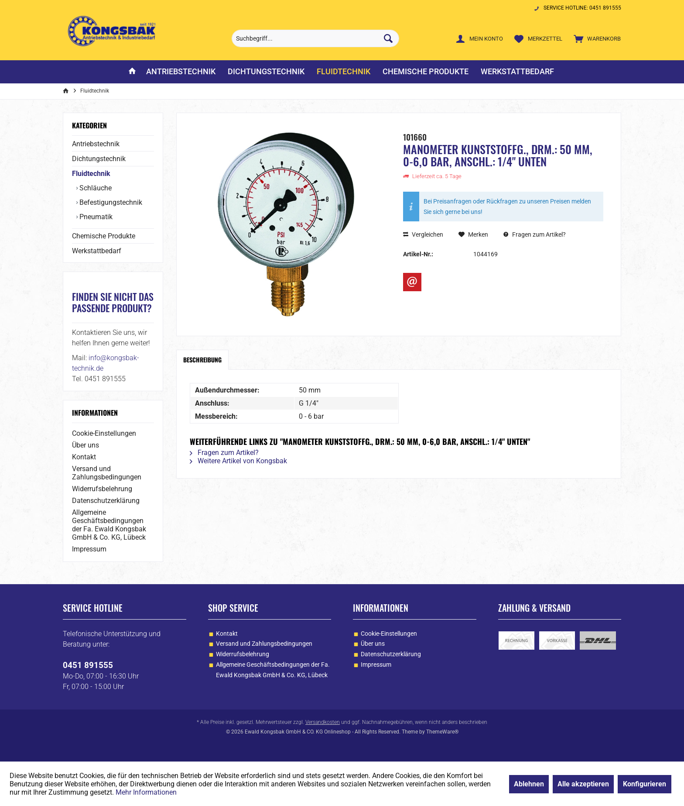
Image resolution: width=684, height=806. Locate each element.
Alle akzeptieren (583, 784)
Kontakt (84, 457)
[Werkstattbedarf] (517, 71)
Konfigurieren (644, 784)
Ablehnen (529, 784)
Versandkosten (322, 722)
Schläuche (95, 188)
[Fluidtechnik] (343, 71)
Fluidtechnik (91, 173)
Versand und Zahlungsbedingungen (106, 473)
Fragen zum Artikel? (534, 234)
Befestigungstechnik (110, 202)
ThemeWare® (442, 732)
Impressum (89, 549)
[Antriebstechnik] (181, 71)
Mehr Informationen (146, 792)
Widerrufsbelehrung (102, 489)
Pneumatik (95, 217)
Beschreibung (202, 359)
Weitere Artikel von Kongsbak (238, 461)
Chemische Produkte (103, 236)
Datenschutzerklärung (106, 500)
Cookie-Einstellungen (104, 433)
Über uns (85, 445)
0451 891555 (88, 665)
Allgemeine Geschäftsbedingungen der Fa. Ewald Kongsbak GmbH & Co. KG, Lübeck (109, 524)
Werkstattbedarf (96, 251)
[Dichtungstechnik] (266, 71)
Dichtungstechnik (99, 159)
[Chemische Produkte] (425, 71)
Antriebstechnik (96, 144)
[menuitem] (595, 38)
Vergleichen (423, 234)
